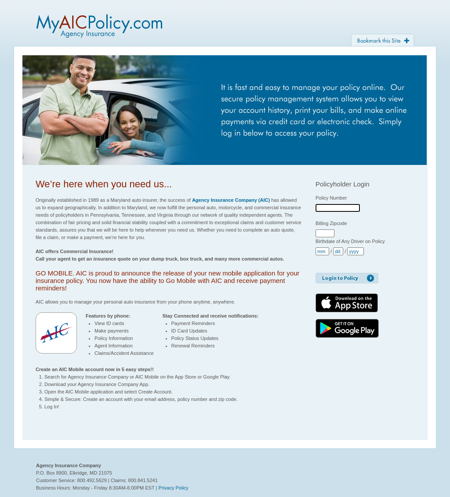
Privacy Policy (173, 487)
